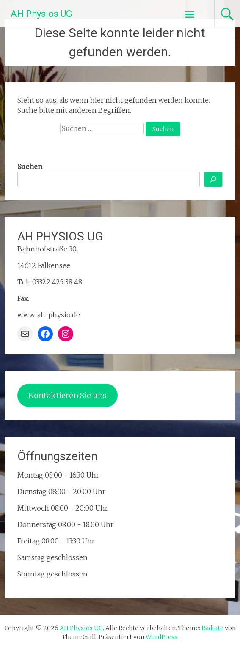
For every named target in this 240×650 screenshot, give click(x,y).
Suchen (29, 166)
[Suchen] (213, 179)
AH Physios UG (41, 13)
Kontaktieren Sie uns (67, 395)
